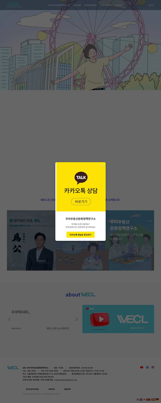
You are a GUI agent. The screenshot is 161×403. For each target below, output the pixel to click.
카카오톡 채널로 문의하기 (80, 234)
